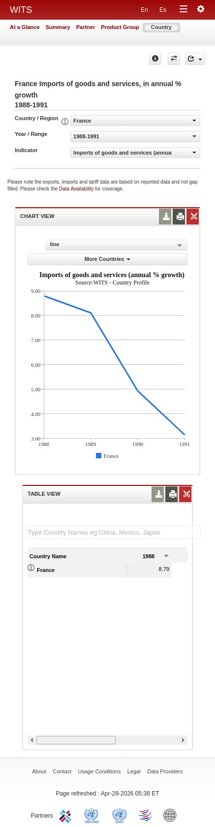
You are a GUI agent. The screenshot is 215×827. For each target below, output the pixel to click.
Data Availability (77, 188)
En (144, 9)
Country (161, 27)
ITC (67, 815)
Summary (58, 27)
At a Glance (25, 27)
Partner (85, 27)
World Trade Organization (145, 815)
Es (162, 9)
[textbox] (114, 532)
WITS (21, 10)
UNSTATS (119, 815)
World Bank (172, 815)
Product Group (120, 27)
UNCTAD (93, 815)
